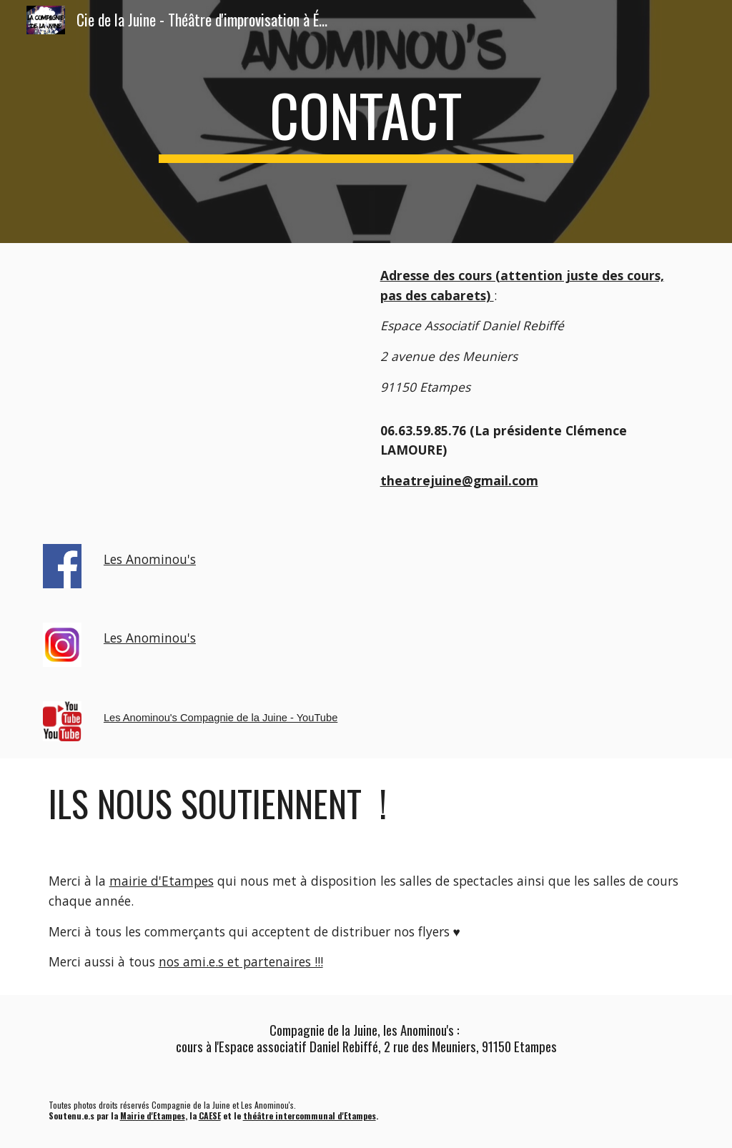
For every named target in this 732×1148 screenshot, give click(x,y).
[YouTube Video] (200, 367)
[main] (365, 121)
